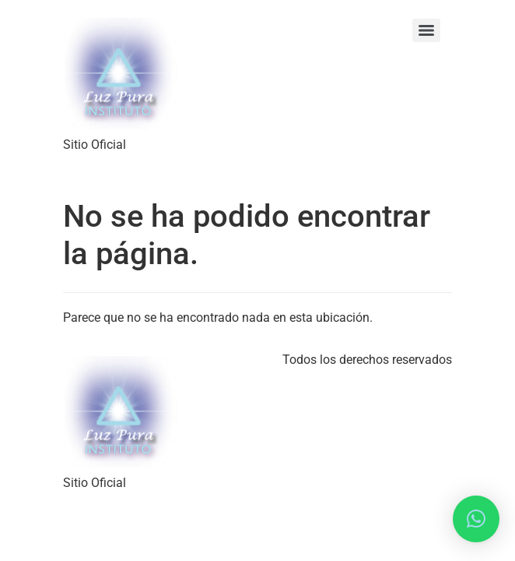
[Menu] (426, 30)
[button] (476, 519)
